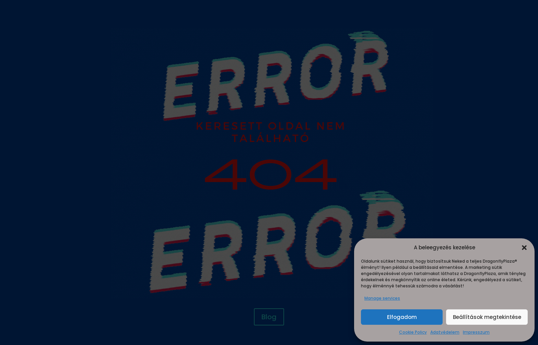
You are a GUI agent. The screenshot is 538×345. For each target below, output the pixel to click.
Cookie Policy (413, 332)
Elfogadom (402, 317)
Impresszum (476, 332)
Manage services (382, 298)
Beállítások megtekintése (487, 317)
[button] (524, 247)
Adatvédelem (444, 332)
